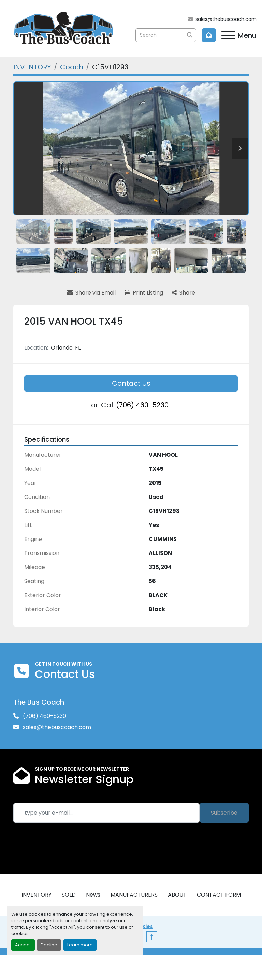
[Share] (184, 292)
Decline (49, 945)
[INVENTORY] (32, 67)
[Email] (106, 813)
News (93, 895)
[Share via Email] (91, 292)
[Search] (165, 35)
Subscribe (224, 813)
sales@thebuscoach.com (226, 19)
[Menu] (228, 35)
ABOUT (177, 895)
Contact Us (131, 383)
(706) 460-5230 (142, 405)
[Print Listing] (144, 292)
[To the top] (151, 936)
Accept (23, 945)
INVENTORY (36, 895)
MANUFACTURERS (134, 895)
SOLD (69, 895)
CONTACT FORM (219, 895)
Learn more (80, 945)
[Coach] (71, 67)
